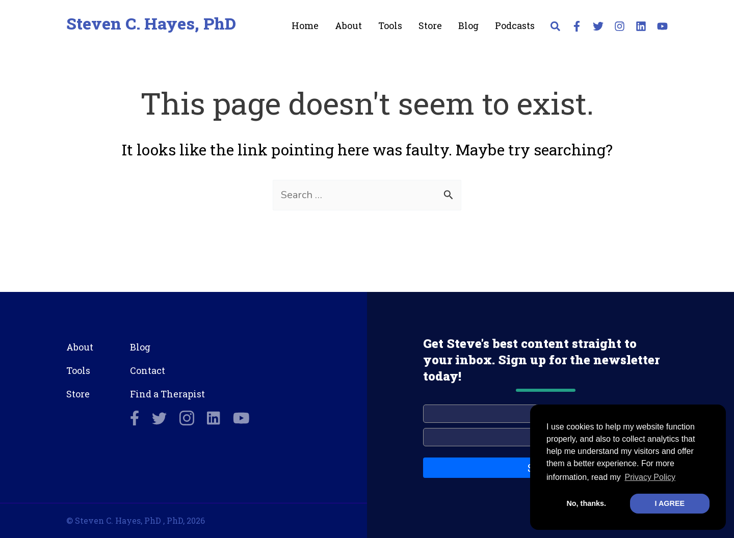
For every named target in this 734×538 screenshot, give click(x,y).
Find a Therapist (167, 394)
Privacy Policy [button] (649, 477)
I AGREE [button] (669, 503)
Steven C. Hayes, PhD (151, 23)
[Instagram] (619, 26)
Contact (147, 370)
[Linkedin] (641, 26)
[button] (555, 28)
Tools (390, 25)
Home (305, 25)
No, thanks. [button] (586, 503)
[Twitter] (598, 26)
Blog (468, 25)
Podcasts (515, 25)
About (348, 25)
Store (430, 25)
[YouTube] (662, 26)
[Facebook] (576, 26)
